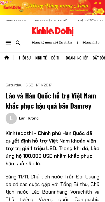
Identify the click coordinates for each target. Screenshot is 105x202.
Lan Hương (29, 118)
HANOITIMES (16, 20)
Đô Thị (56, 58)
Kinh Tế (41, 58)
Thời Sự (24, 58)
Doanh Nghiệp (77, 58)
